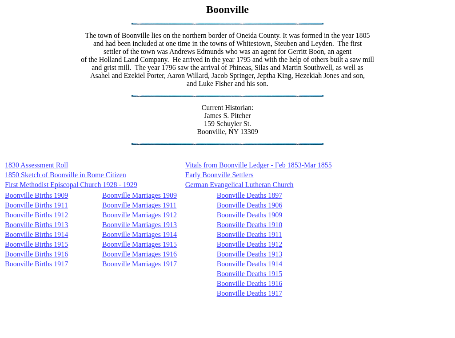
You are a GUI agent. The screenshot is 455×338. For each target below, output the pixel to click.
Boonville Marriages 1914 (139, 234)
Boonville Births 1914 (36, 234)
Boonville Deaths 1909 (250, 215)
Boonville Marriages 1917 (139, 264)
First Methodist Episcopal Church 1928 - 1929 (71, 184)
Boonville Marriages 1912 (139, 215)
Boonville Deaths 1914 (250, 264)
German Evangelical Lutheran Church (239, 184)
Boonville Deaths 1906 (250, 205)
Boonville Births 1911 (36, 205)
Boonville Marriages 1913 (139, 224)
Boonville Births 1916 (36, 254)
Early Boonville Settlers (219, 175)
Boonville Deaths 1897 (250, 195)
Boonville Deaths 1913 (250, 254)
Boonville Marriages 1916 (139, 254)
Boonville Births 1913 (36, 224)
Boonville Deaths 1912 (250, 244)
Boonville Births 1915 (36, 244)
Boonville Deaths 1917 (250, 293)
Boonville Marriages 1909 (139, 195)
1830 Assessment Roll (36, 165)
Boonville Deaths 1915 (250, 273)
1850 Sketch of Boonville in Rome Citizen (65, 175)
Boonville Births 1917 (36, 264)
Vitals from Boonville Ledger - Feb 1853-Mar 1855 (258, 165)
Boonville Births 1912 (36, 215)
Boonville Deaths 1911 (249, 234)
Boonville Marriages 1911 (139, 205)
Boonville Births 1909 (36, 195)
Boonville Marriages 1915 (139, 244)
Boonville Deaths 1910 (250, 224)
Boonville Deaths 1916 (250, 283)
